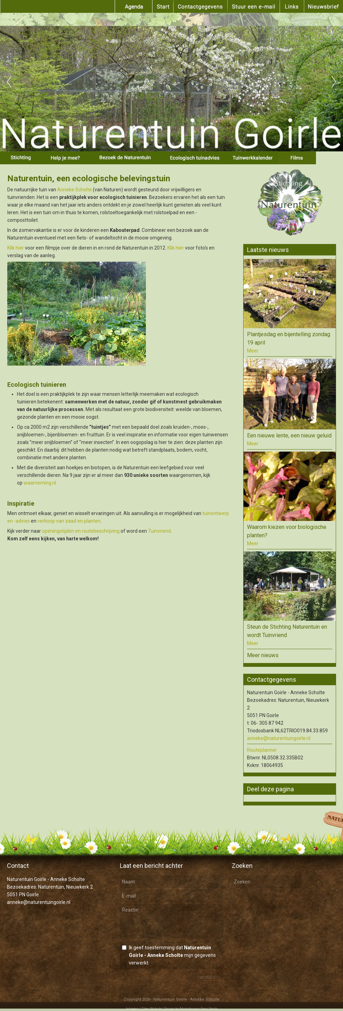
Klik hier (15, 248)
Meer (252, 351)
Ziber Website (151, 1008)
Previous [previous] (9, 82)
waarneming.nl (40, 483)
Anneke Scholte (74, 189)
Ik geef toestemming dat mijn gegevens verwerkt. (172, 955)
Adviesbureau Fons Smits (198, 1008)
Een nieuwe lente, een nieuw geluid (289, 435)
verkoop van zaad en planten (68, 521)
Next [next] (334, 82)
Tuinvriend (159, 531)
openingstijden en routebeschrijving (81, 531)
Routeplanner (262, 750)
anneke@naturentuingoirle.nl (278, 738)
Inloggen (132, 1008)
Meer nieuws (263, 655)
